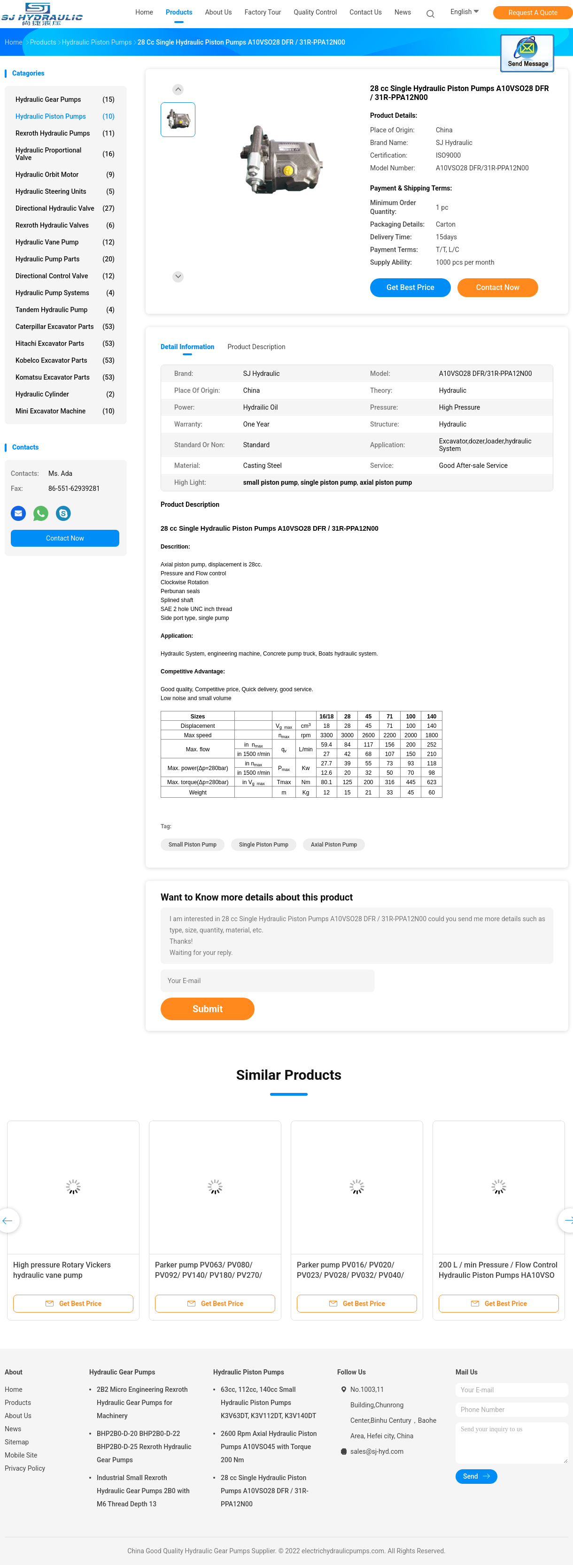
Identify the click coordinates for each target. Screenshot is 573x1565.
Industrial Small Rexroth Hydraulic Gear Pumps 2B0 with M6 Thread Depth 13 (143, 1491)
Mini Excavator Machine (65, 411)
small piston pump (193, 844)
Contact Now (65, 538)
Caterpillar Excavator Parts (65, 326)
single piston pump (263, 844)
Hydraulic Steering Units (65, 191)
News (13, 1429)
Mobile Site (21, 1455)
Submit (208, 1009)
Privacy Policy (25, 1468)
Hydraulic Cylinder (65, 394)
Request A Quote (533, 12)
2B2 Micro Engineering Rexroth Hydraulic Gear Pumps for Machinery (142, 1403)
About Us (18, 1416)
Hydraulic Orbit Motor (65, 174)
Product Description (256, 347)
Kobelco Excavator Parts (65, 360)
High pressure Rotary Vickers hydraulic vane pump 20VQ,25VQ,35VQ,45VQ (62, 1275)
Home (14, 1389)
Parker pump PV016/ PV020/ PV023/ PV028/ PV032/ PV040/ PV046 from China (350, 1275)
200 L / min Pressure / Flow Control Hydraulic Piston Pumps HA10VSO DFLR (498, 1275)
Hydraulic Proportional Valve (65, 153)
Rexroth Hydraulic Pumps (65, 133)
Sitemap (17, 1442)
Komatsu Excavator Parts (65, 377)
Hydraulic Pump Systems (65, 293)
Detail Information (187, 347)
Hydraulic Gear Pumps (65, 99)
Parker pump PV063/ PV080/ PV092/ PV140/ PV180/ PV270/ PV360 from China (208, 1275)
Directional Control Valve (65, 276)
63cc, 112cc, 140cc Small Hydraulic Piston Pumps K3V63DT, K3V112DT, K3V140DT (268, 1403)
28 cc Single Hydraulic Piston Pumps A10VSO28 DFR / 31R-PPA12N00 (265, 1491)
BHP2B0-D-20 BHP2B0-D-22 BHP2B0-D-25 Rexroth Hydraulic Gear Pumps (144, 1447)
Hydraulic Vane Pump (65, 242)
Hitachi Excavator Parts (65, 343)
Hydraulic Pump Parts (65, 259)
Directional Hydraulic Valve (65, 208)
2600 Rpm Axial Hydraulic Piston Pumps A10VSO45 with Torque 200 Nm (269, 1447)
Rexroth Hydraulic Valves (65, 225)
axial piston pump (334, 844)
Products (18, 1402)
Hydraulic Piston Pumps (65, 116)
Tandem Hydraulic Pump (65, 309)
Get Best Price (410, 287)
